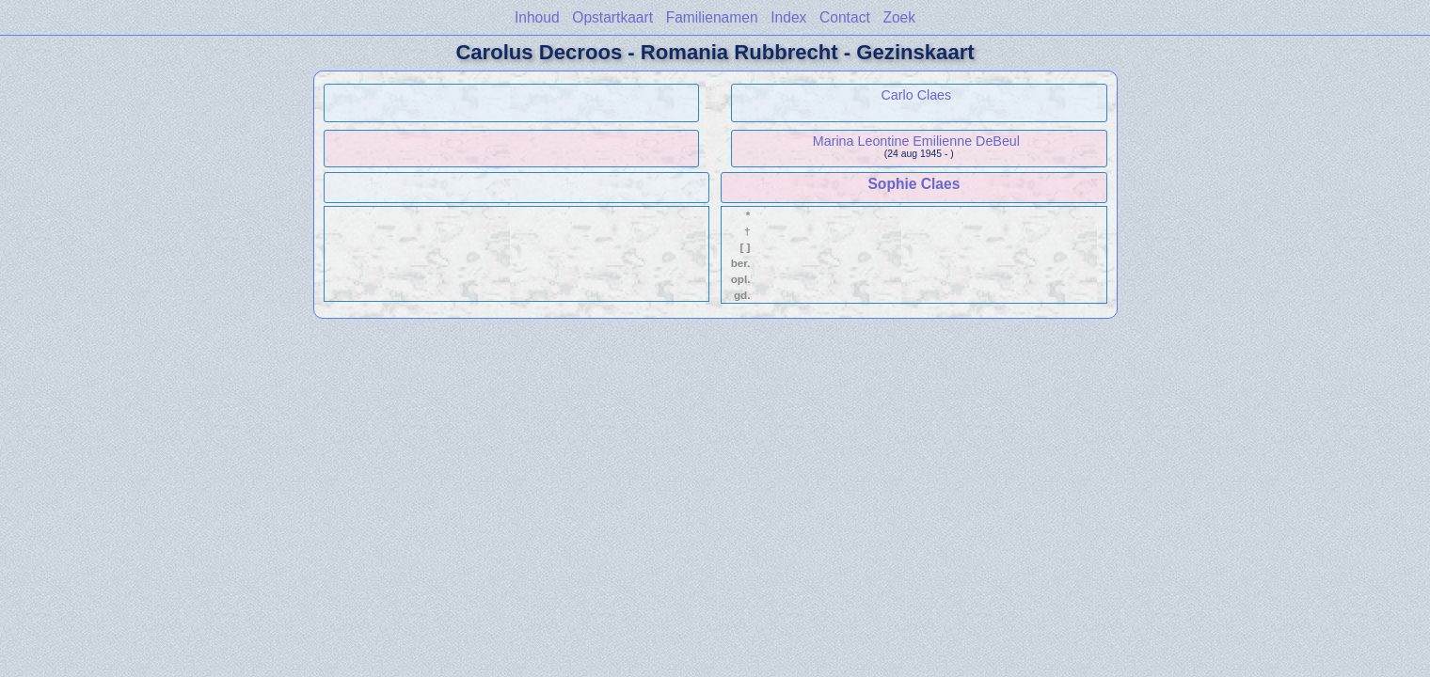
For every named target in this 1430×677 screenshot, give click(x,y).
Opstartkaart (612, 17)
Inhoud (537, 17)
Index (788, 17)
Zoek (898, 17)
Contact (844, 17)
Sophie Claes (913, 184)
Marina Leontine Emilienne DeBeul (916, 141)
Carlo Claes (917, 94)
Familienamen (712, 17)
